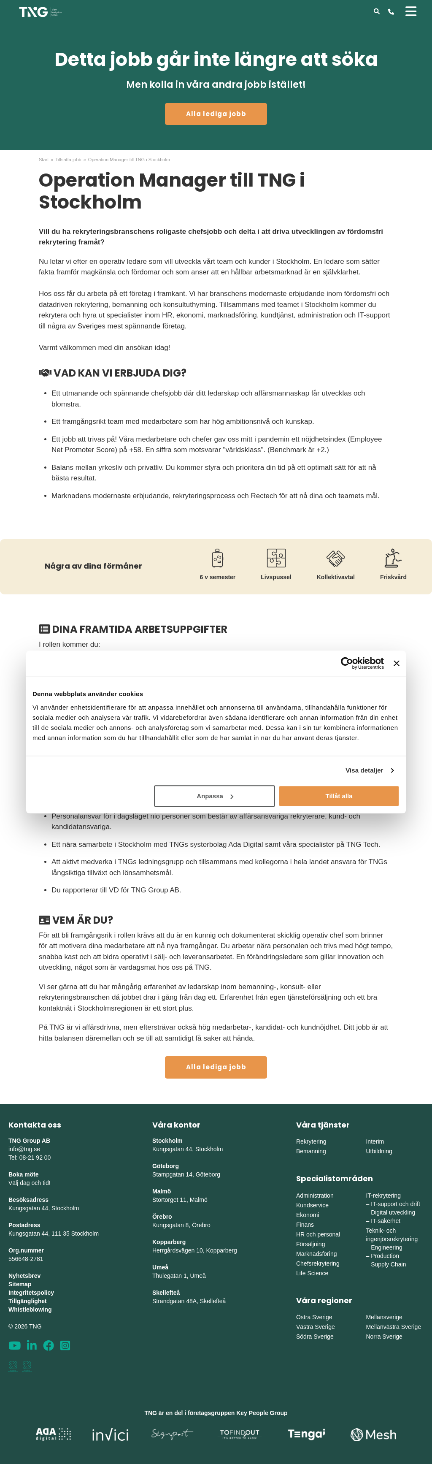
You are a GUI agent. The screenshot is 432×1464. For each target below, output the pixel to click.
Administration (315, 1195)
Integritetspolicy (31, 1292)
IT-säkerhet (385, 1220)
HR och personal (318, 1234)
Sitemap (19, 1284)
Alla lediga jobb (216, 113)
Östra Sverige (314, 1317)
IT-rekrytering (383, 1195)
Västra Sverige (315, 1326)
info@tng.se (24, 1149)
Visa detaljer (364, 770)
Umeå (160, 1267)
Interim (375, 1141)
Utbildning (379, 1151)
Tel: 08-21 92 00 (29, 1157)
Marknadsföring (316, 1253)
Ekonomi (307, 1215)
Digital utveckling (393, 1212)
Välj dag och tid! (29, 1182)
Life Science (312, 1273)
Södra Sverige (315, 1336)
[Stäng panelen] (397, 663)
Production (385, 1256)
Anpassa (215, 796)
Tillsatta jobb (68, 159)
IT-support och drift (395, 1204)
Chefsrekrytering (318, 1263)
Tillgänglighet (27, 1301)
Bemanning (311, 1151)
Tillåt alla (338, 796)
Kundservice (312, 1205)
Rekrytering (311, 1141)
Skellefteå (166, 1292)
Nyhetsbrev (24, 1275)
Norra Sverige (384, 1336)
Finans (305, 1224)
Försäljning (310, 1244)
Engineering (386, 1247)
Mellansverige (384, 1317)
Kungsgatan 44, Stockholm (43, 1208)
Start (44, 159)
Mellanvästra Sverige (393, 1326)
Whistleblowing (30, 1309)
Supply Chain (388, 1264)
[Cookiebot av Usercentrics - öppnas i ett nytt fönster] (347, 663)
